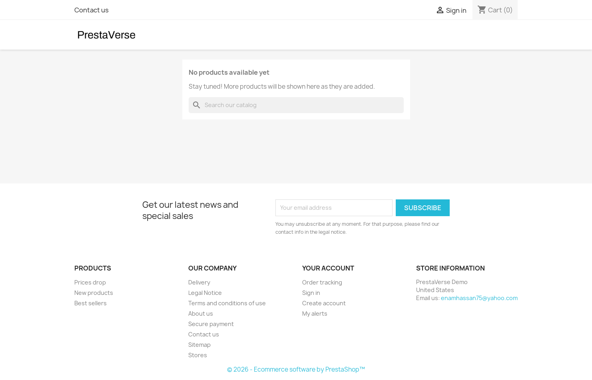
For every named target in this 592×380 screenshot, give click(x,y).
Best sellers (90, 303)
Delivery (199, 282)
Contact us (91, 10)
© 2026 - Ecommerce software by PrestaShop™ (296, 369)
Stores (197, 355)
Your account (328, 268)
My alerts (314, 313)
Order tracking (322, 282)
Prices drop (90, 282)
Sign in (311, 292)
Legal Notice (205, 292)
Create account (324, 303)
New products (93, 292)
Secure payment (211, 324)
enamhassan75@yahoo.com (479, 298)
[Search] (296, 105)
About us (200, 313)
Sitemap (199, 344)
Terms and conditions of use (227, 303)
